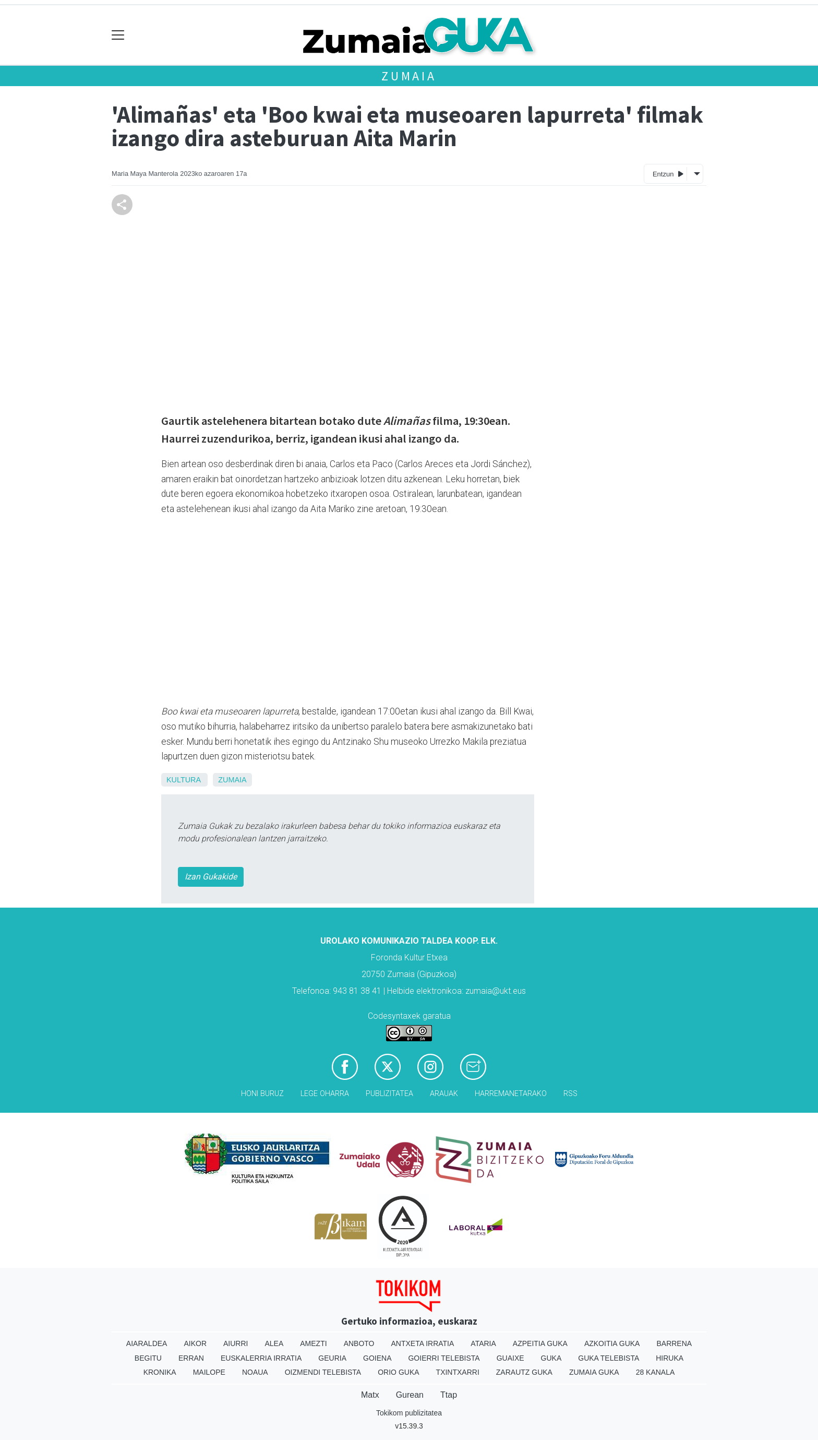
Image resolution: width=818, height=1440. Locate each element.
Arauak (444, 1093)
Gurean (410, 1394)
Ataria (483, 1343)
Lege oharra (324, 1093)
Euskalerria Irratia (261, 1358)
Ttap (448, 1394)
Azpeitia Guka (540, 1343)
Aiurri (235, 1343)
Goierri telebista (443, 1358)
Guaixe (510, 1358)
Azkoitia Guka (612, 1343)
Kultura (183, 780)
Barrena (674, 1343)
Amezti (313, 1343)
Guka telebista (608, 1358)
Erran (191, 1358)
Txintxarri (457, 1372)
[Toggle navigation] (118, 35)
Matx (370, 1394)
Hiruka (669, 1358)
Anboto (359, 1343)
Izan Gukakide (211, 877)
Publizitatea (389, 1093)
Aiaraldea (146, 1343)
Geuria (332, 1358)
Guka (551, 1358)
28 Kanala (655, 1372)
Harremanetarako (511, 1093)
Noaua (255, 1372)
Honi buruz (262, 1093)
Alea (273, 1343)
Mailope (209, 1372)
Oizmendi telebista (323, 1372)
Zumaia (409, 76)
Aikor (195, 1343)
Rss (570, 1093)
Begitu (148, 1358)
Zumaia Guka (594, 1372)
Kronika (159, 1372)
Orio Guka (398, 1372)
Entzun (668, 173)
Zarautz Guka (524, 1372)
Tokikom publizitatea (409, 1413)
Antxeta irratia (422, 1343)
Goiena (377, 1358)
